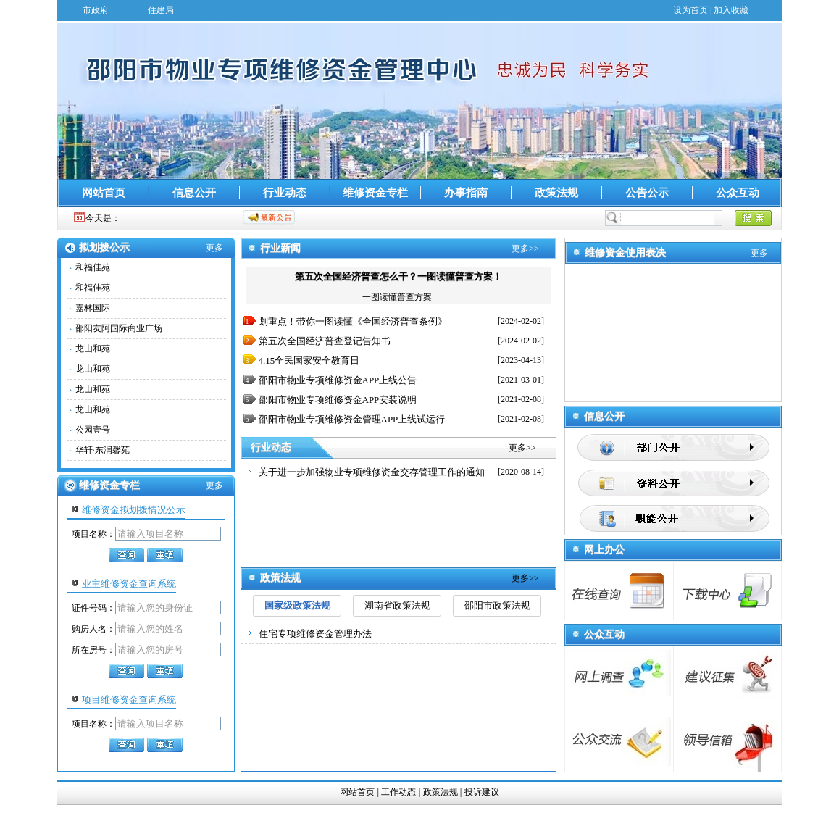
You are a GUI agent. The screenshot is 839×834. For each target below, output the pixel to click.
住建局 (161, 10)
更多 (214, 248)
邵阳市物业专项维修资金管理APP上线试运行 (352, 419)
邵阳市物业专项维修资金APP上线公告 (338, 380)
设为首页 (690, 10)
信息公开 (194, 193)
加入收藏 (731, 10)
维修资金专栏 (375, 193)
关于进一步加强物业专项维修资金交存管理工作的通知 (372, 472)
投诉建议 (481, 792)
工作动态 (398, 792)
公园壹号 (92, 430)
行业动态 (284, 193)
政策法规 (556, 193)
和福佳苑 (92, 267)
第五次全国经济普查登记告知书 (325, 340)
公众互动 (737, 193)
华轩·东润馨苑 (102, 450)
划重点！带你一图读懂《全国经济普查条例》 (353, 321)
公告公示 (647, 193)
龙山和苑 (92, 348)
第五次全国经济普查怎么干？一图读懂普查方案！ (398, 276)
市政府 (96, 10)
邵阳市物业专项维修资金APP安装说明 (338, 399)
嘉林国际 (92, 308)
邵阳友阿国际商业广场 (118, 328)
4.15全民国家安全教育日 (309, 360)
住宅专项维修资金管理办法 (315, 633)
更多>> (525, 248)
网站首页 (103, 193)
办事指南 (466, 193)
